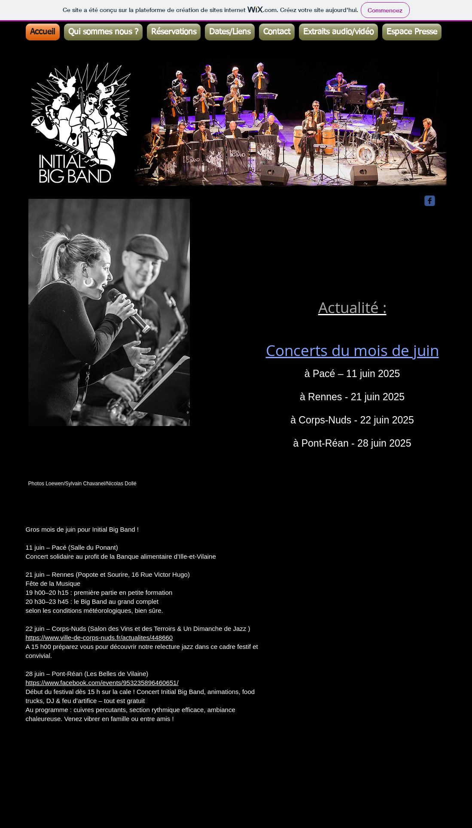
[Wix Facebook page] (429, 200)
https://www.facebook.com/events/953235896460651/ (102, 682)
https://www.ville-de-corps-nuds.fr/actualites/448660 (99, 637)
